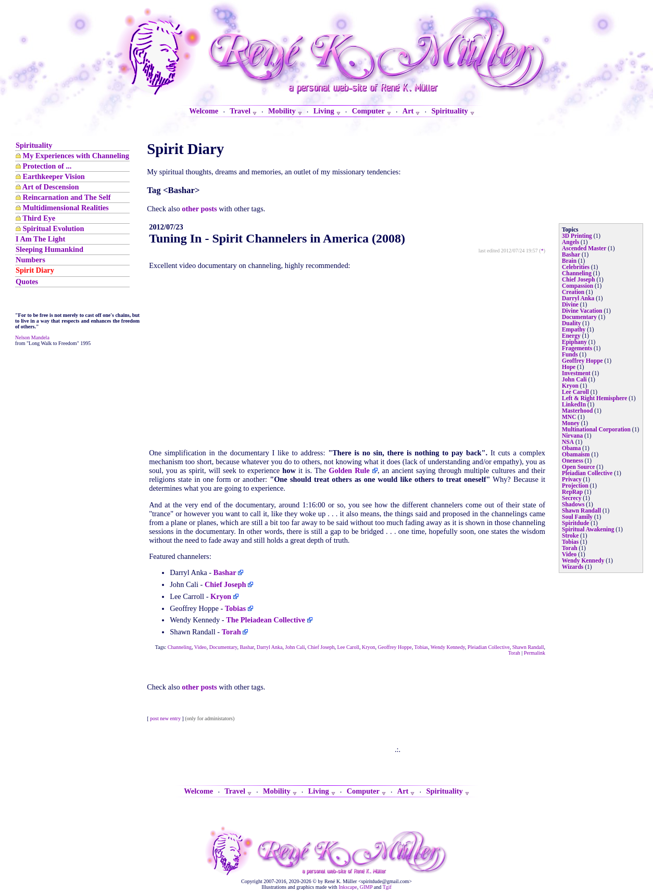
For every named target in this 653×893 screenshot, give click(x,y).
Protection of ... (47, 166)
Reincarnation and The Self (67, 197)
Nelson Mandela (32, 337)
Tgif (387, 887)
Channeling (180, 647)
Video (200, 647)
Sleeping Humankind (49, 249)
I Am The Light (40, 239)
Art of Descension (50, 187)
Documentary (223, 647)
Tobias (421, 647)
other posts (199, 209)
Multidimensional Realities (66, 207)
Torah (514, 653)
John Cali (295, 647)
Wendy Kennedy (448, 647)
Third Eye (38, 218)
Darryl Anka (270, 647)
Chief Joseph (321, 647)
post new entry (165, 718)
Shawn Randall (528, 647)
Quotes (27, 281)
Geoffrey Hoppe (395, 647)
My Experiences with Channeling (76, 155)
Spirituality (34, 145)
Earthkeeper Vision (54, 176)
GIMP (366, 887)
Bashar (247, 647)
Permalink (534, 653)
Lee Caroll (348, 647)
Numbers (30, 260)
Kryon (368, 647)
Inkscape (347, 887)
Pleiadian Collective (489, 647)
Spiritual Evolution (53, 228)
